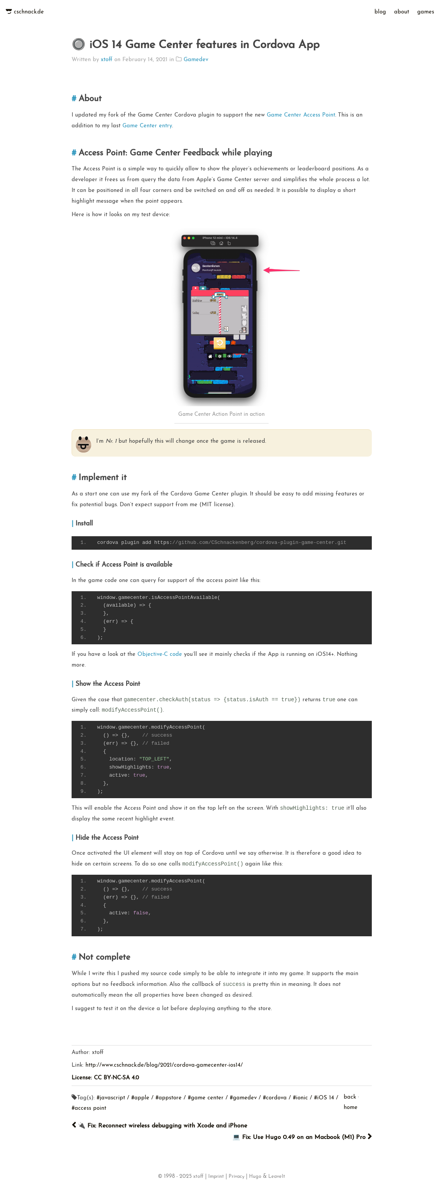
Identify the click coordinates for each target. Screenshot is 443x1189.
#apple (140, 1098)
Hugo (255, 1176)
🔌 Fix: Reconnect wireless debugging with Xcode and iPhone (159, 1125)
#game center (206, 1098)
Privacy (236, 1176)
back (350, 1097)
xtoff (106, 60)
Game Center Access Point (301, 115)
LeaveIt (276, 1176)
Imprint (216, 1176)
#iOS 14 (324, 1098)
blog (380, 12)
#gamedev (243, 1098)
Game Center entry (147, 126)
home (351, 1108)
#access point (89, 1108)
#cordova (275, 1098)
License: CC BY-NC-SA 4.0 (105, 1078)
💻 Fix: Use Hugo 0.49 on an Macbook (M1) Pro (302, 1137)
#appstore (168, 1098)
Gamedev (196, 60)
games (425, 12)
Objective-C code (159, 654)
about (401, 12)
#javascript (111, 1098)
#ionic (300, 1098)
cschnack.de (29, 12)
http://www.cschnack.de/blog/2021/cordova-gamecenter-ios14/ (164, 1065)
